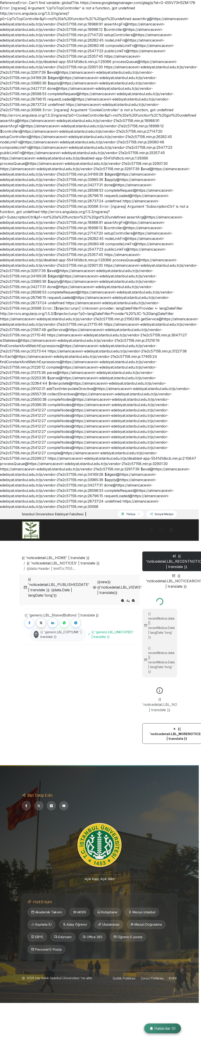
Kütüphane (107, 912)
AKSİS (79, 912)
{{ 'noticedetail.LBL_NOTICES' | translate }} (63, 563)
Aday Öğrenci (75, 924)
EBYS (37, 937)
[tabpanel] (159, 669)
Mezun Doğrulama (146, 924)
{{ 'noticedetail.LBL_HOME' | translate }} (55, 558)
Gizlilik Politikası (124, 978)
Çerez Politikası (152, 978)
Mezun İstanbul (141, 912)
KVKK (173, 978)
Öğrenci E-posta (128, 937)
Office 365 (92, 937)
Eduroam (63, 937)
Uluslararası (108, 924)
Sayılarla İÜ (41, 924)
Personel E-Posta (46, 949)
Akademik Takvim (46, 912)
